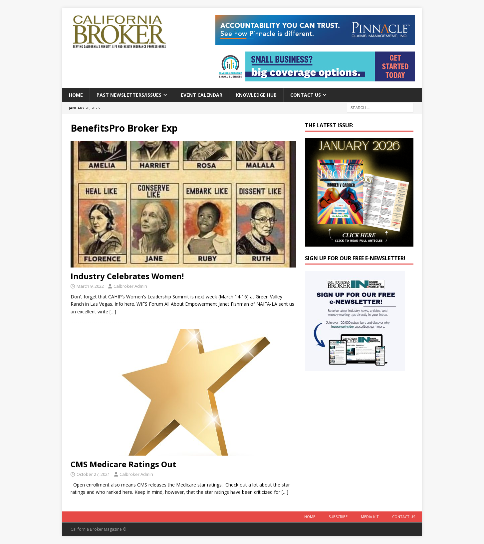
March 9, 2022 (90, 286)
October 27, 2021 (93, 474)
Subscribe (338, 516)
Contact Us (305, 95)
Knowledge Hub (256, 95)
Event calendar (201, 95)
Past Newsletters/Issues (129, 95)
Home (76, 95)
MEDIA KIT (370, 516)
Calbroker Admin (130, 286)
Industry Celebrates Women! (127, 276)
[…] (113, 311)
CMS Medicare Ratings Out (123, 464)
